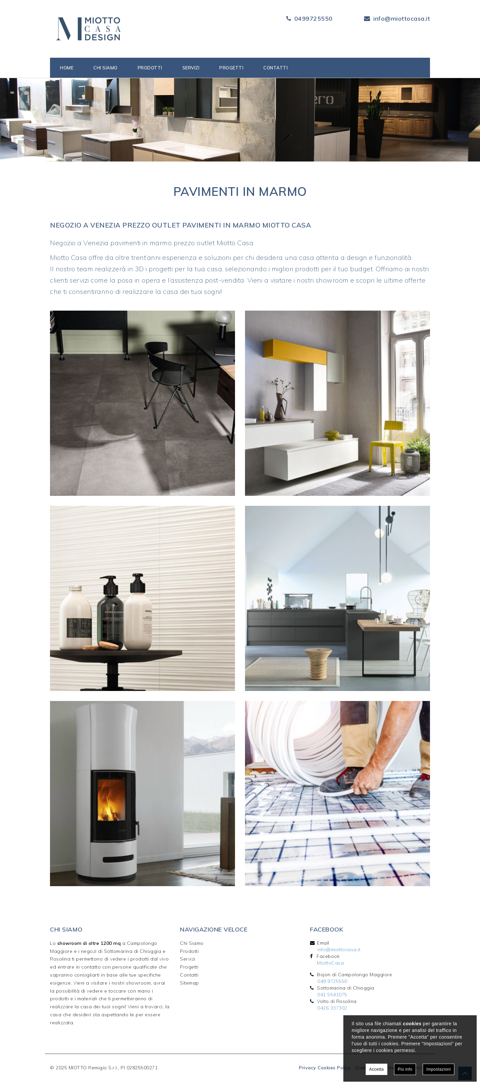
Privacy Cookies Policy (325, 1068)
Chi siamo (105, 67)
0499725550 (313, 18)
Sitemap (189, 983)
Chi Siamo (192, 943)
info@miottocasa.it (401, 18)
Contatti (275, 67)
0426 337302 (332, 1008)
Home (66, 67)
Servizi (191, 67)
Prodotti (150, 67)
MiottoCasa (330, 963)
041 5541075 (332, 995)
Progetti (231, 67)
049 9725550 (332, 981)
